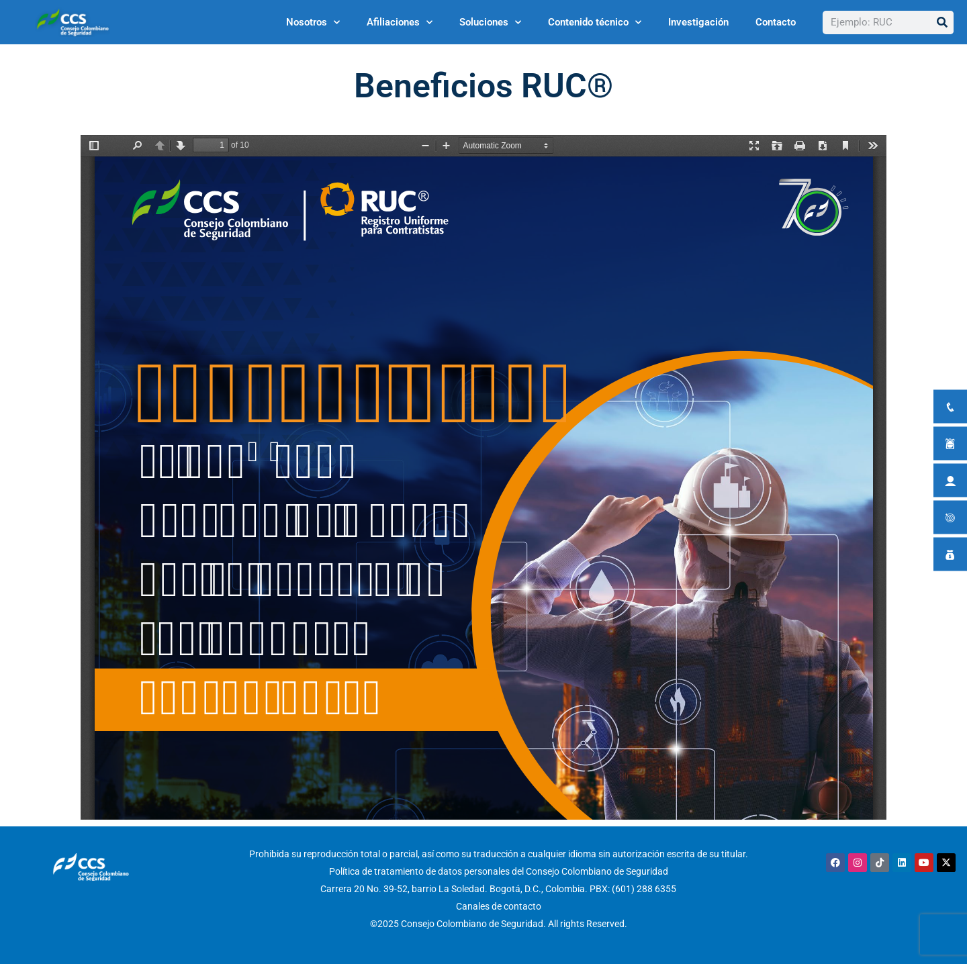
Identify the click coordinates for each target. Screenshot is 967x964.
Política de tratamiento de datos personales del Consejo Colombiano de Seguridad (498, 871)
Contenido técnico (594, 22)
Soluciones (490, 22)
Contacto (775, 22)
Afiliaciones (399, 22)
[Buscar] (942, 22)
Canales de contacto (498, 906)
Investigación (698, 22)
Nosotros (313, 22)
